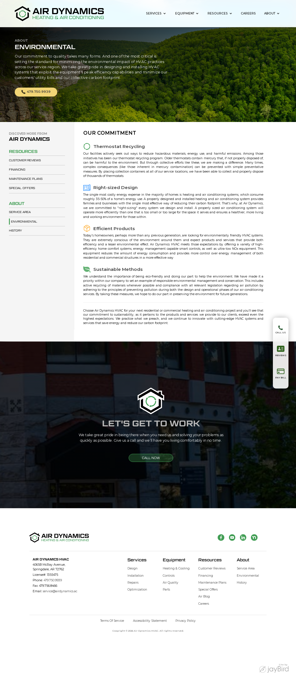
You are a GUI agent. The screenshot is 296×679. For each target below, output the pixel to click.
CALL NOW (151, 458)
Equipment (184, 13)
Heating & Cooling (176, 568)
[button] (156, 13)
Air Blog (204, 596)
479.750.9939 (53, 580)
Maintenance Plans (25, 178)
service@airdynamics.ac (60, 591)
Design (132, 568)
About (269, 13)
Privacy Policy (185, 621)
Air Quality (170, 582)
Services (154, 13)
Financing (17, 169)
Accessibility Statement (150, 621)
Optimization (137, 589)
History (15, 230)
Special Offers (22, 188)
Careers (248, 13)
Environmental (24, 221)
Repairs (132, 582)
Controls (169, 576)
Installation (135, 576)
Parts (166, 589)
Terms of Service (112, 621)
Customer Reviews (25, 160)
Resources (218, 13)
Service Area (20, 212)
